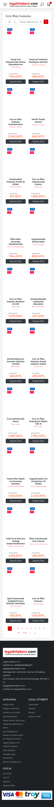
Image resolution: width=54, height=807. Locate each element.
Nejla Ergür (15, 366)
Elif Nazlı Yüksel (38, 65)
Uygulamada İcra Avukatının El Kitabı (38, 481)
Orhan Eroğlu (38, 244)
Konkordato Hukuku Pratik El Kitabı (15, 182)
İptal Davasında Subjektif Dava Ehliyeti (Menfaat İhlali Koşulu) (15, 602)
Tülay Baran (16, 67)
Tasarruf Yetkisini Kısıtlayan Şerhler (38, 60)
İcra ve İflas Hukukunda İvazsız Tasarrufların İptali (39, 184)
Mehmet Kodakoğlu (15, 247)
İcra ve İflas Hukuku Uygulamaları (15, 122)
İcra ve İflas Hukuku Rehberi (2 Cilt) (16, 301)
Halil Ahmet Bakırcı (15, 486)
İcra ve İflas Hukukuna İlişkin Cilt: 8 (38, 421)
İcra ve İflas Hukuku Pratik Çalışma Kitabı (39, 361)
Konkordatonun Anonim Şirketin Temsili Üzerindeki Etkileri (16, 364)
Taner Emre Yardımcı (38, 544)
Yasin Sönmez (16, 606)
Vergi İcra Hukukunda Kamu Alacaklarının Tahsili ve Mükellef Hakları (16, 64)
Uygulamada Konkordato (38, 240)
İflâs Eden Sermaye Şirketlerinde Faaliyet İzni (16, 243)
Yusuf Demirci (16, 187)
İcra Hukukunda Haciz (16, 420)
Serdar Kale (38, 604)
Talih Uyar (15, 306)
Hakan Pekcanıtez (15, 546)
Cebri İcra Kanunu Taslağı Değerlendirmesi (16, 541)
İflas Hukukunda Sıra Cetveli (38, 539)
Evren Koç (38, 366)
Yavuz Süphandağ (38, 486)
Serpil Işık (38, 187)
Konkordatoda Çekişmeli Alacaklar (39, 301)
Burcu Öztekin (38, 306)
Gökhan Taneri (15, 127)
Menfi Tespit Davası (39, 120)
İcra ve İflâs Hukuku (38, 599)
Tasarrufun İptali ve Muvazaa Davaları (16, 481)
